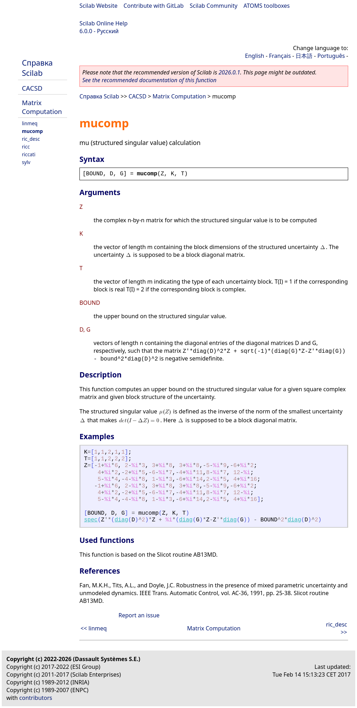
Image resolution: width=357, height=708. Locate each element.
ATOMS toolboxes (267, 6)
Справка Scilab (37, 68)
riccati (28, 154)
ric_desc (31, 138)
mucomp (32, 131)
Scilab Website (98, 6)
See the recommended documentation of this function (149, 80)
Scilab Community (213, 6)
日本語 (304, 56)
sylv (26, 162)
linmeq (29, 123)
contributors (35, 698)
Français (280, 56)
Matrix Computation (42, 107)
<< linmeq (94, 628)
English (254, 56)
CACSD (32, 88)
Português (331, 56)
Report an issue (138, 615)
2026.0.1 (229, 72)
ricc (26, 146)
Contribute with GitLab (154, 6)
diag (121, 520)
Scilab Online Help (103, 23)
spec (90, 520)
